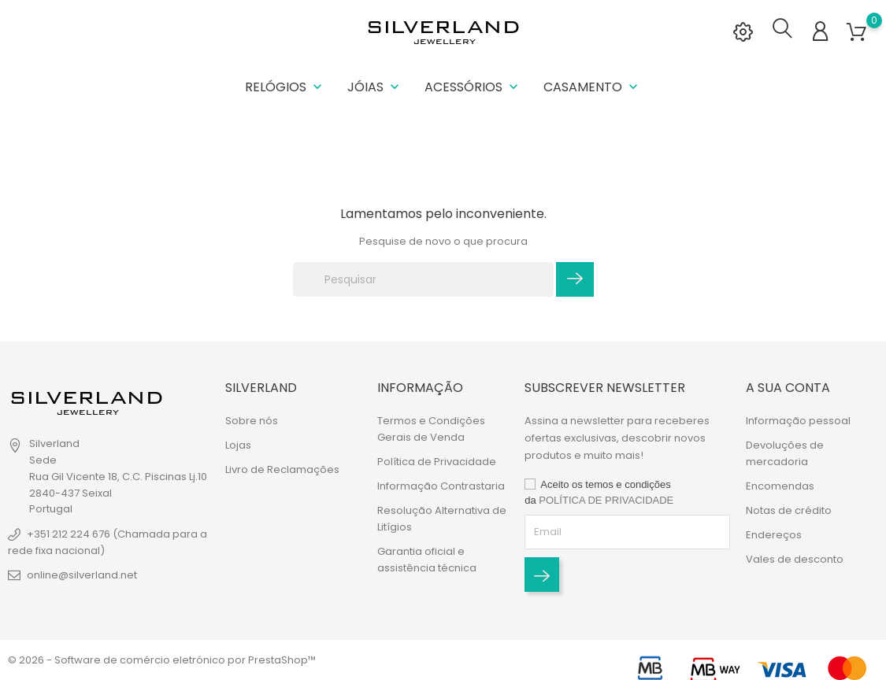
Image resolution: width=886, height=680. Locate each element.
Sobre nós (251, 420)
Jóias (374, 86)
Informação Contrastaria (441, 486)
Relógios (285, 86)
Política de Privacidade (436, 461)
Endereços (774, 534)
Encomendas (780, 486)
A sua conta (788, 388)
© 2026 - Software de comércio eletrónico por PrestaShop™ (162, 659)
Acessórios (472, 86)
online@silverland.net (82, 574)
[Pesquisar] (423, 278)
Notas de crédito (789, 510)
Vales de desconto (794, 559)
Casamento (592, 86)
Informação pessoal (798, 420)
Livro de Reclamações (282, 469)
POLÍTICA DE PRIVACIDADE (606, 500)
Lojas (238, 445)
